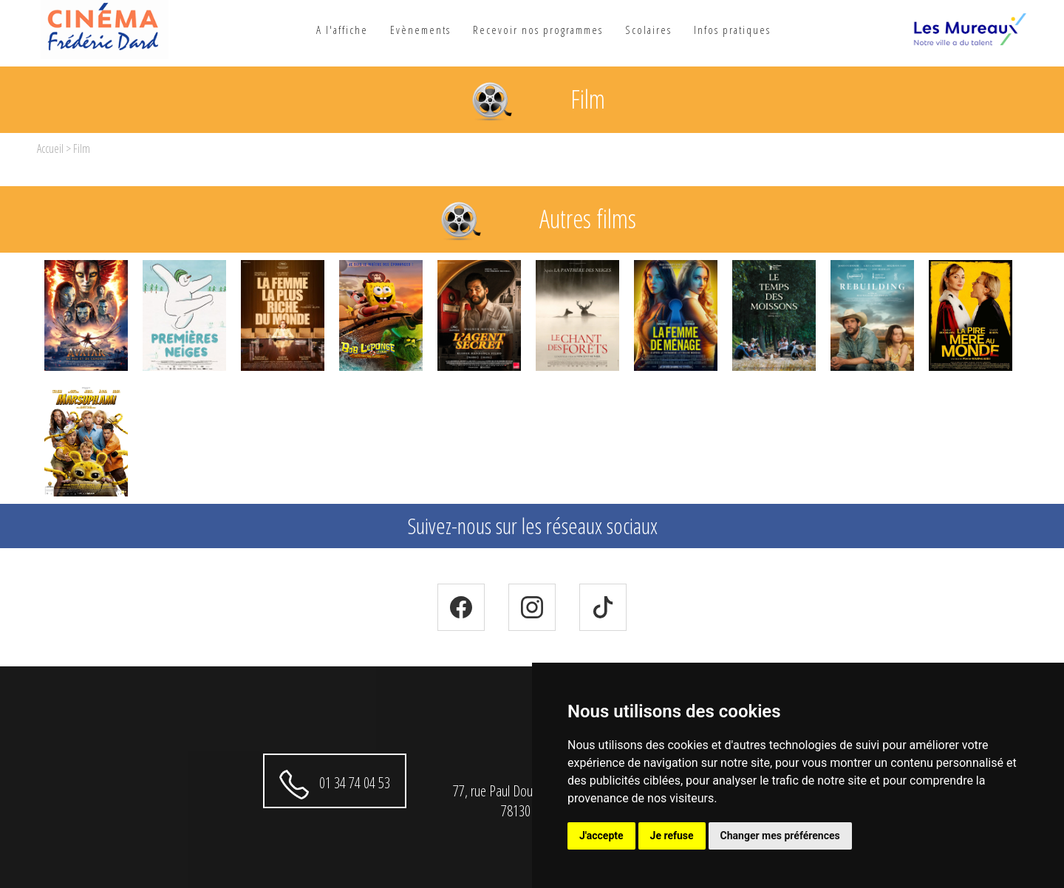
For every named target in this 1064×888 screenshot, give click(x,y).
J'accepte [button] (601, 835)
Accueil (50, 148)
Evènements (420, 29)
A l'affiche (342, 29)
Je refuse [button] (672, 835)
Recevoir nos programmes (538, 29)
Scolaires (648, 29)
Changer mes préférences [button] (780, 835)
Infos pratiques (732, 29)
